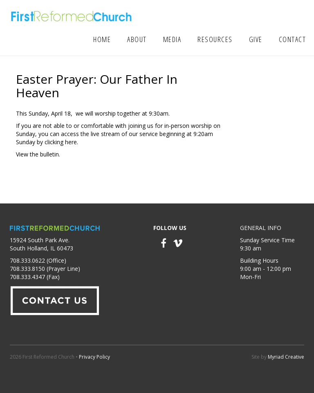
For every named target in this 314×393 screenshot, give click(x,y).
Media (172, 39)
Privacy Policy (94, 356)
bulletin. (50, 154)
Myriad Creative (286, 356)
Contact (292, 39)
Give (255, 39)
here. (71, 142)
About (137, 39)
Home (102, 39)
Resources (215, 39)
